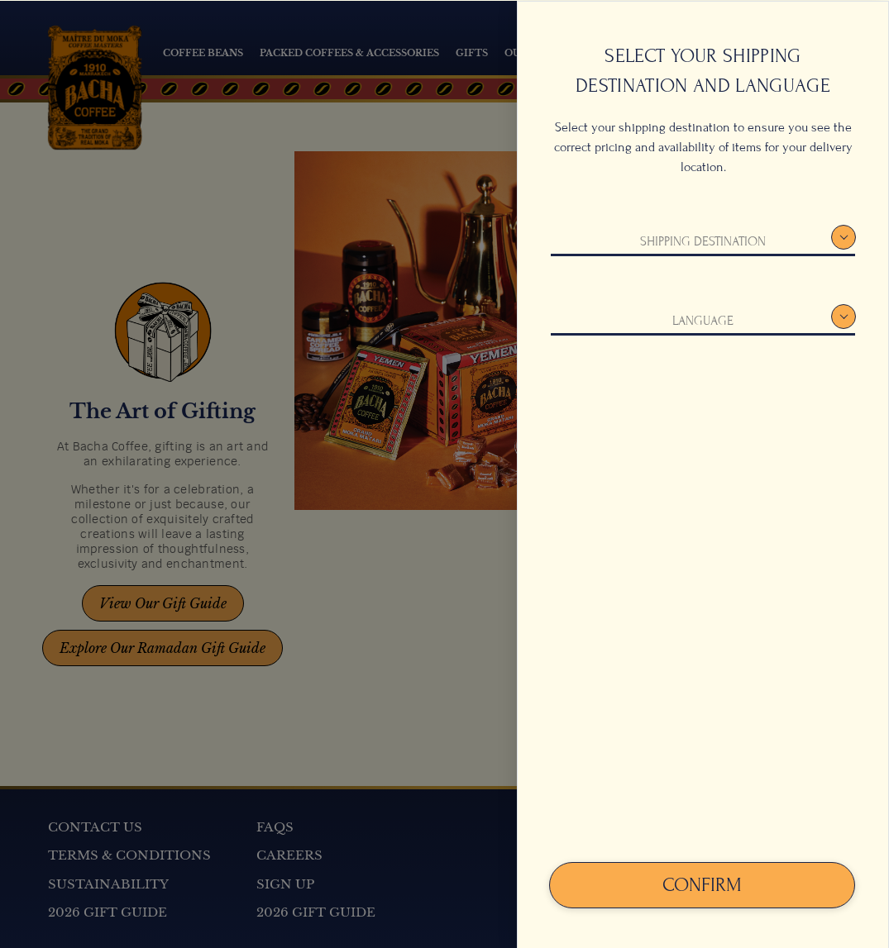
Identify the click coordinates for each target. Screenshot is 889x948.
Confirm (702, 884)
